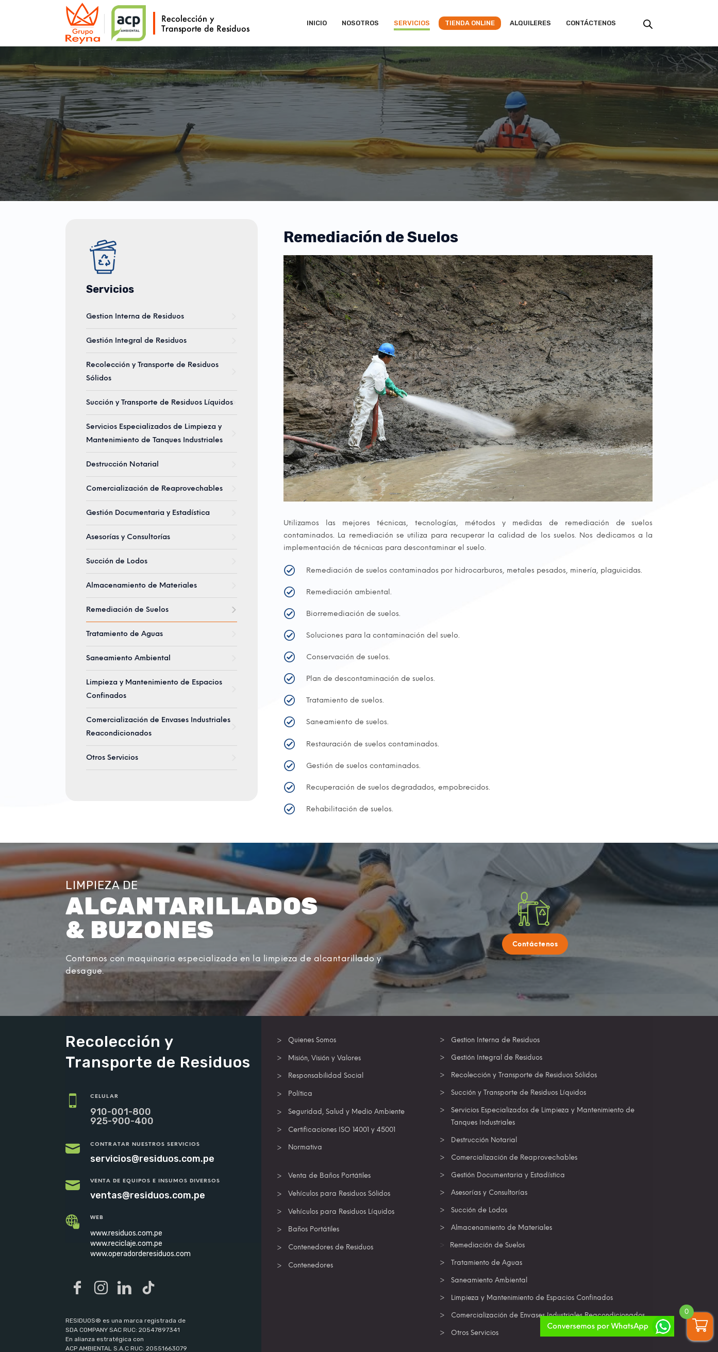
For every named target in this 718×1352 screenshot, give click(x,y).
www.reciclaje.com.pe (126, 1243)
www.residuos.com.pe (126, 1233)
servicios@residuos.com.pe (152, 1158)
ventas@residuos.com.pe (147, 1195)
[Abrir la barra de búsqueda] (648, 24)
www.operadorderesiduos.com (140, 1253)
